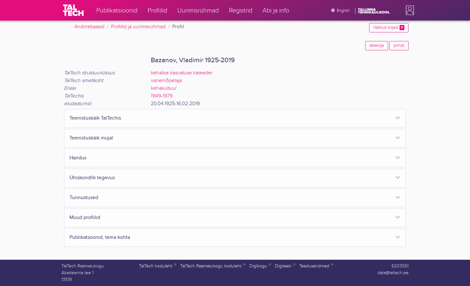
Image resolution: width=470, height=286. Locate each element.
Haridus (77, 158)
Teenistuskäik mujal (91, 138)
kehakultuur (164, 88)
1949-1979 (162, 96)
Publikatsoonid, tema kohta (99, 237)
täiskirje (376, 45)
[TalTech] (73, 10)
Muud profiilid (84, 217)
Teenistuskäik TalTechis (95, 118)
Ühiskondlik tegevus (92, 178)
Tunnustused (83, 198)
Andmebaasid (89, 27)
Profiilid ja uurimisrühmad (138, 27)
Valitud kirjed (388, 27)
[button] (408, 10)
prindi (398, 45)
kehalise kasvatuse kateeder (182, 73)
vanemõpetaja (166, 81)
